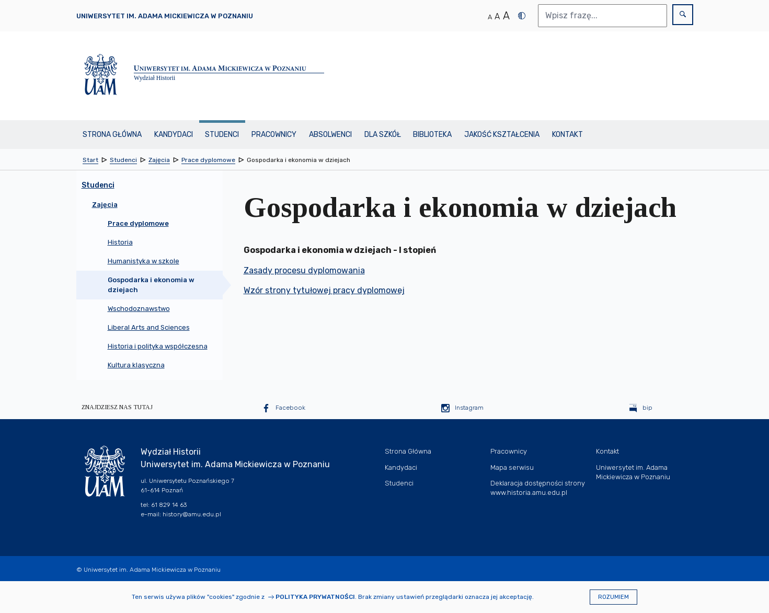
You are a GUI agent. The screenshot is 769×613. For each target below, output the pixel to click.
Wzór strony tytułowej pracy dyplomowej (324, 290)
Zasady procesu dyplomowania (304, 270)
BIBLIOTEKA (432, 134)
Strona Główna (112, 134)
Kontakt (567, 134)
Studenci (222, 134)
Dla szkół (382, 134)
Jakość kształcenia (502, 134)
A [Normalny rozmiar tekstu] (490, 17)
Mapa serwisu (512, 467)
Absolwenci (330, 134)
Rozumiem (613, 597)
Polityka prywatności (315, 596)
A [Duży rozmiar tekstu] (506, 15)
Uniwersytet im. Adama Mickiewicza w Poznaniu (164, 16)
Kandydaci (173, 134)
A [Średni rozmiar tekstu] (497, 16)
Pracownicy (273, 134)
